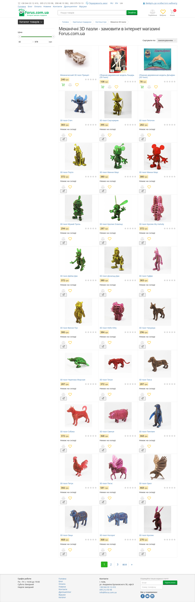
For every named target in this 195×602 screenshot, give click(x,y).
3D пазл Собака (67, 432)
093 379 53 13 (76, 3)
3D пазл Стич (66, 120)
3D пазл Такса (145, 380)
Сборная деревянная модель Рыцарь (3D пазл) (117, 76)
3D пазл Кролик (146, 535)
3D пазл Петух (66, 483)
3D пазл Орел (145, 483)
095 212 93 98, (47, 3)
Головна (62, 578)
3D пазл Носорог (107, 535)
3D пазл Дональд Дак (109, 276)
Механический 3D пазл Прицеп (74, 75)
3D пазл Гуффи (146, 276)
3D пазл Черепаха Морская (72, 380)
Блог (30, 6)
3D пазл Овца (66, 535)
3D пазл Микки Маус (148, 172)
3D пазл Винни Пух (69, 328)
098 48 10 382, (62, 3)
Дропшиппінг (70, 6)
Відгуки (83, 6)
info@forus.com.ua (108, 592)
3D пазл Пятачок (147, 120)
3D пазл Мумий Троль (70, 224)
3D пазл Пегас (106, 483)
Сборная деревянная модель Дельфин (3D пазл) (157, 76)
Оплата (37, 6)
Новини (47, 6)
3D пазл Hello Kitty (108, 328)
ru (111, 3)
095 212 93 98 (106, 589)
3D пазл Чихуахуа (147, 328)
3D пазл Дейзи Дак (69, 276)
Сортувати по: (149, 40)
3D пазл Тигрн (106, 380)
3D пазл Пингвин (147, 432)
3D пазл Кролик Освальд (111, 224)
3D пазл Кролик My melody (151, 224)
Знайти (132, 12)
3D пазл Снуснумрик (109, 120)
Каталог (62, 597)
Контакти (57, 6)
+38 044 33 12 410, (30, 3)
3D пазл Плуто (66, 172)
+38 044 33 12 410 (108, 587)
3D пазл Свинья (107, 432)
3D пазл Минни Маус (109, 172)
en (116, 3)
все (125, 564)
